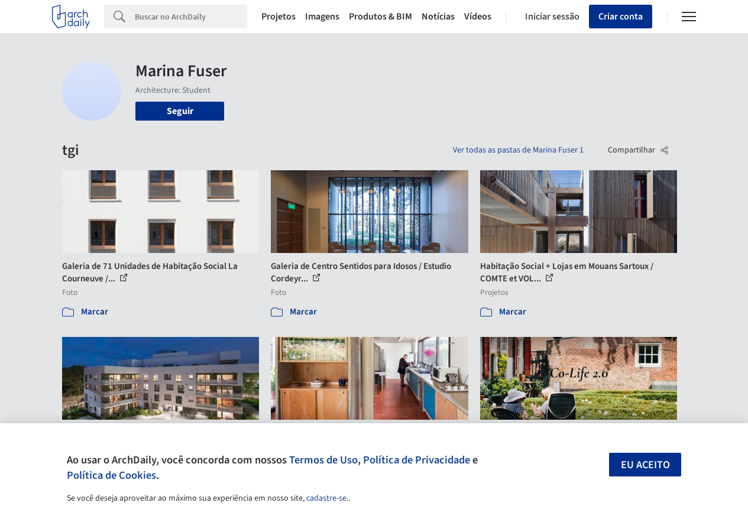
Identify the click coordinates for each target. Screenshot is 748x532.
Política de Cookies (111, 475)
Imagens (322, 16)
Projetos (278, 16)
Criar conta (620, 16)
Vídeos (477, 16)
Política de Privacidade (416, 460)
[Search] (191, 16)
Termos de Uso (323, 460)
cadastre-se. (327, 498)
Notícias (438, 16)
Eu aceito (645, 465)
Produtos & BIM (380, 16)
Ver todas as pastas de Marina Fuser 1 (518, 150)
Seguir (180, 111)
